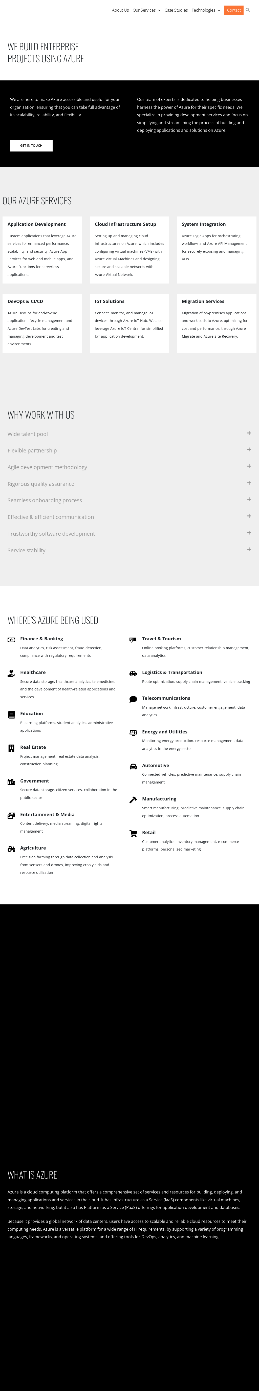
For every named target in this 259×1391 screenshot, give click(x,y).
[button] (248, 10)
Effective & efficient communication (54, 517)
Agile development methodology (49, 467)
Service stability (28, 550)
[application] (158, 10)
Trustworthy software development (53, 533)
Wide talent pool (29, 434)
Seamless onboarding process (46, 500)
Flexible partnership (33, 450)
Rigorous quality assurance (43, 483)
